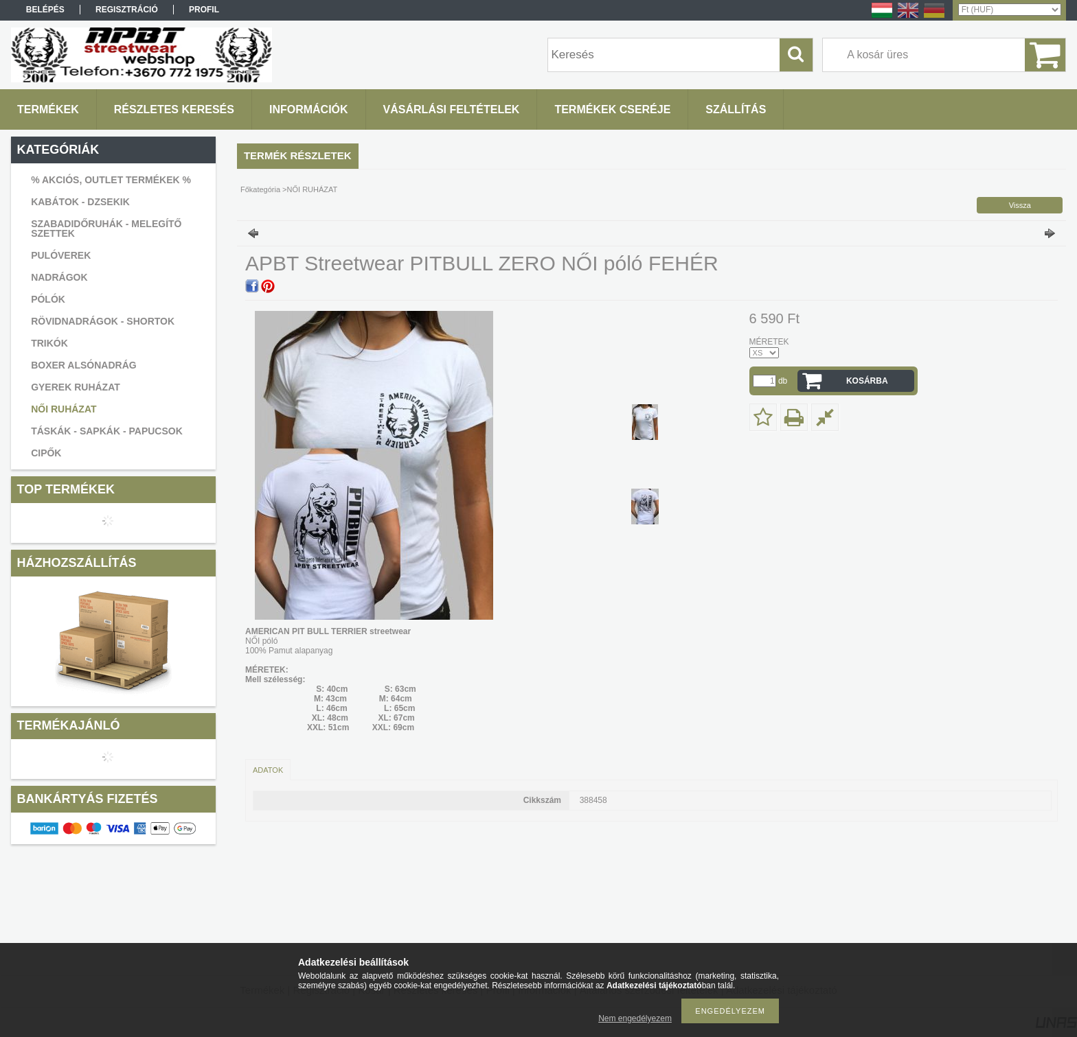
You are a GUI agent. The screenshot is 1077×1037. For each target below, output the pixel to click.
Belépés (45, 9)
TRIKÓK (49, 343)
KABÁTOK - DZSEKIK (80, 201)
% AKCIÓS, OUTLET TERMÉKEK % (111, 179)
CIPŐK (46, 452)
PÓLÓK (48, 299)
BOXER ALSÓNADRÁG (84, 365)
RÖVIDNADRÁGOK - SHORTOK (102, 321)
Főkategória (260, 189)
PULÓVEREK (61, 255)
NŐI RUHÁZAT (63, 409)
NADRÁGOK (59, 277)
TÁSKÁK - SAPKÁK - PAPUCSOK (107, 431)
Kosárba (867, 381)
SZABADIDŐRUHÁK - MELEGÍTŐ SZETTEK (106, 228)
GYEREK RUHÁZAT (75, 387)
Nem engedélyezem (635, 1018)
